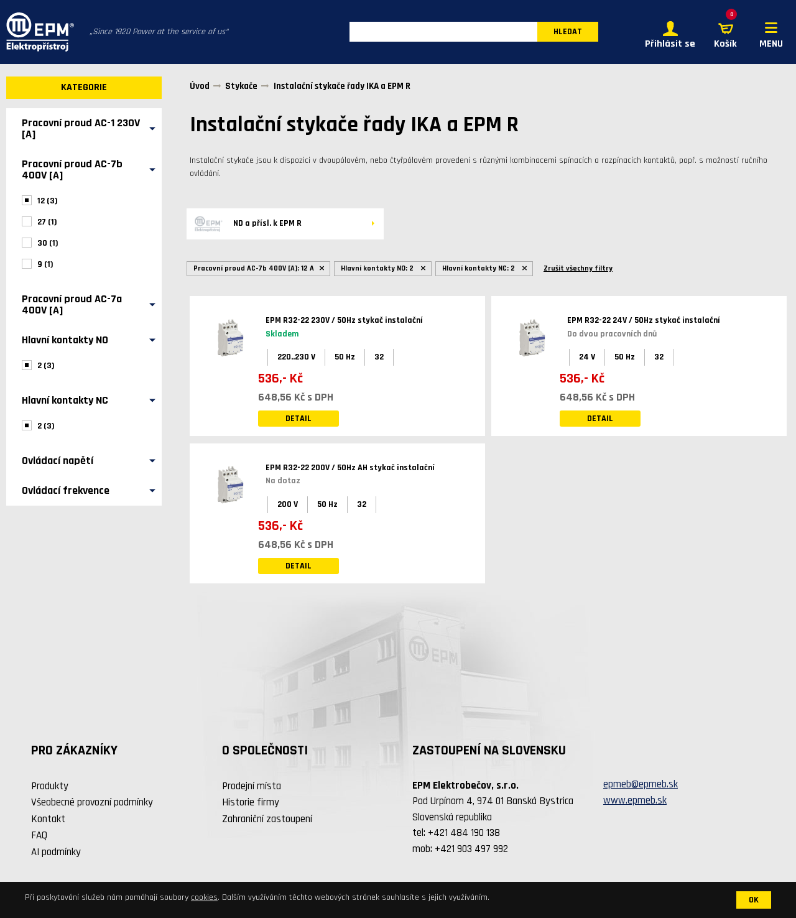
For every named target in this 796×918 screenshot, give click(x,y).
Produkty (49, 786)
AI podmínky (56, 852)
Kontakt (48, 819)
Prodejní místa (251, 786)
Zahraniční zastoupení (267, 819)
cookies (204, 897)
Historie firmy (250, 803)
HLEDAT (567, 32)
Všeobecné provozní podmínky (92, 803)
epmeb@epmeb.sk (640, 785)
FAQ (39, 836)
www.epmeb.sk (635, 800)
